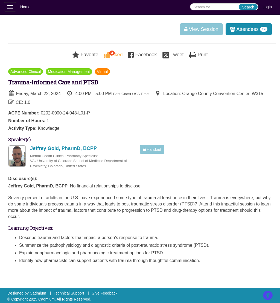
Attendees (247, 29)
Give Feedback (104, 293)
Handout (152, 149)
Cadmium (38, 293)
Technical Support (69, 293)
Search (248, 7)
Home (25, 7)
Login (267, 7)
